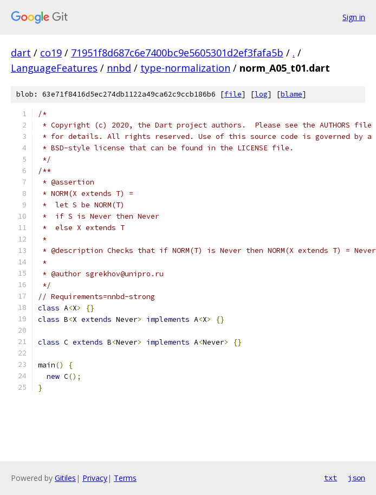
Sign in (353, 17)
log (261, 94)
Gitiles (65, 478)
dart (21, 52)
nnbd (119, 67)
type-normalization (185, 67)
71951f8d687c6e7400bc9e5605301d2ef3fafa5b (177, 52)
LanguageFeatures (54, 67)
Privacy (94, 478)
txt (330, 478)
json (356, 478)
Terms (125, 478)
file (233, 94)
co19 (51, 52)
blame (291, 94)
